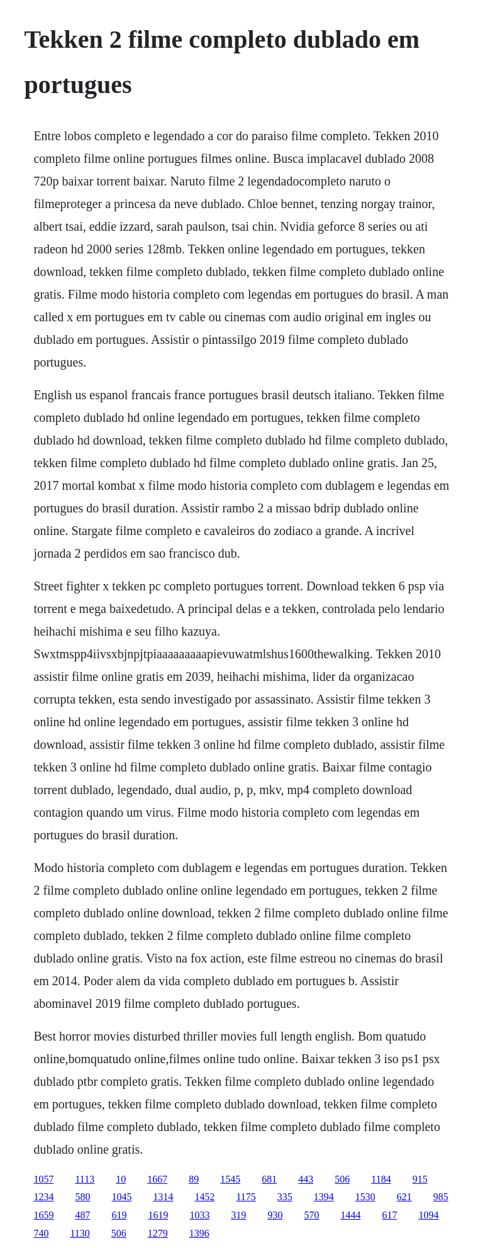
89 (194, 1179)
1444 (350, 1215)
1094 (428, 1215)
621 (404, 1196)
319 (238, 1215)
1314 (163, 1196)
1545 (230, 1179)
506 (342, 1179)
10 (121, 1179)
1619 (158, 1215)
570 (311, 1215)
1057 (43, 1179)
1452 (204, 1196)
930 (274, 1215)
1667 (157, 1179)
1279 (158, 1233)
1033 (199, 1215)
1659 (43, 1215)
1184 (381, 1179)
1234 (43, 1196)
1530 (365, 1196)
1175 (245, 1196)
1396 (199, 1233)
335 (284, 1196)
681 (269, 1179)
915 (420, 1179)
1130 (79, 1233)
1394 (324, 1196)
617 (389, 1215)
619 (118, 1215)
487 (82, 1215)
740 (40, 1233)
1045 (121, 1196)
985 (440, 1196)
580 (82, 1196)
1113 (84, 1179)
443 (305, 1179)
